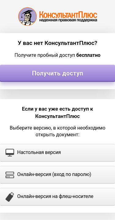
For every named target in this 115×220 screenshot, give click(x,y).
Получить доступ (57, 73)
